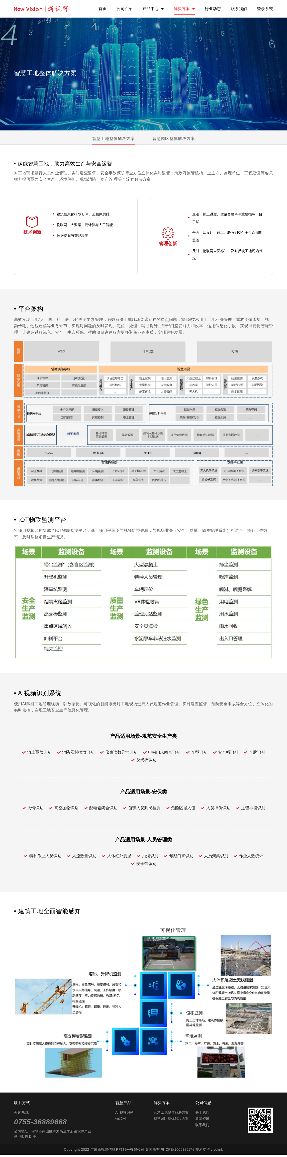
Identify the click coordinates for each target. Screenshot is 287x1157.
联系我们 (239, 8)
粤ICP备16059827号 (177, 1152)
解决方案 (184, 8)
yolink (218, 1152)
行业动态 (213, 8)
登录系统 (265, 8)
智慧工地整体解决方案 (113, 138)
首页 (103, 8)
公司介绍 (125, 8)
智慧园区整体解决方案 (173, 138)
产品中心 (153, 8)
